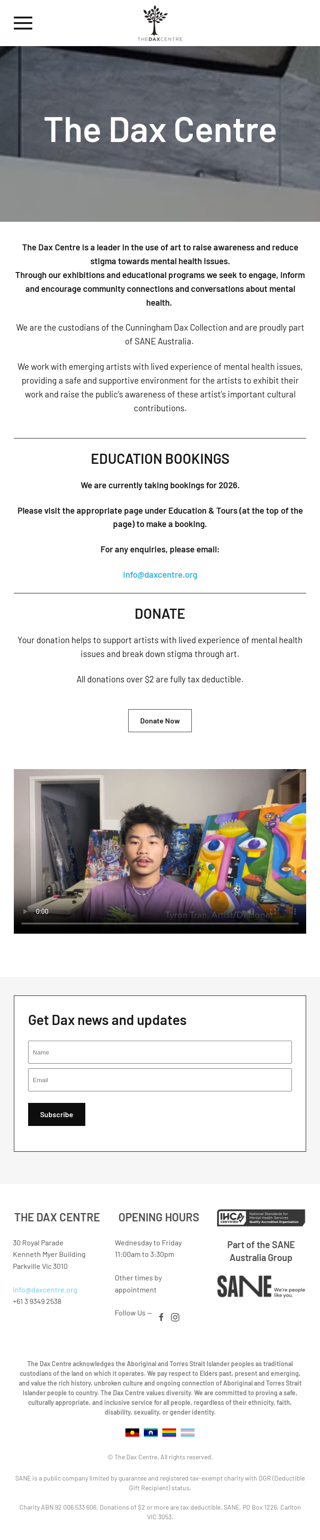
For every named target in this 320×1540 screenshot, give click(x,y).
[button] (23, 23)
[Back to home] (160, 23)
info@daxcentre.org (160, 574)
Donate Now (160, 720)
